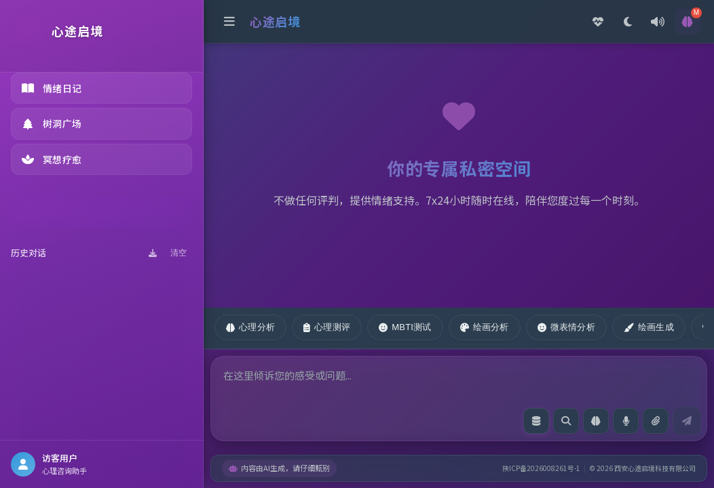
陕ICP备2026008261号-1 (541, 468)
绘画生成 (649, 327)
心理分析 (250, 327)
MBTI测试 (405, 327)
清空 (178, 253)
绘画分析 (484, 327)
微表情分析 (566, 327)
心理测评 (326, 327)
